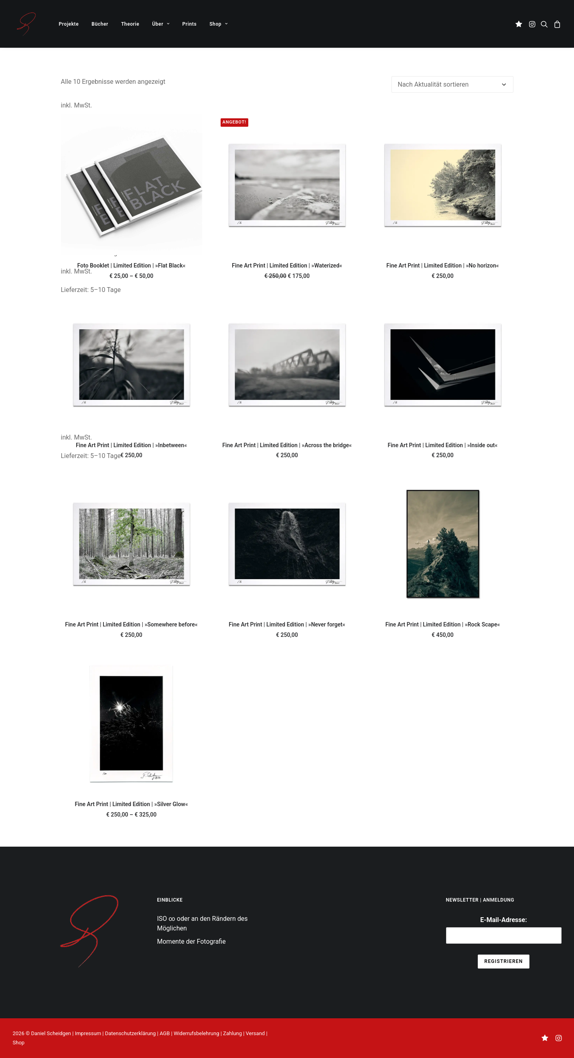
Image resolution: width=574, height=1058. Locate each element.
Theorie (130, 24)
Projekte (69, 24)
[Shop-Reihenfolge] (452, 84)
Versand (255, 1033)
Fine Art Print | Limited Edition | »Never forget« (287, 624)
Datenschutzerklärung (130, 1033)
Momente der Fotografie (191, 941)
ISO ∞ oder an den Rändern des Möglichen (202, 923)
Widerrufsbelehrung (196, 1033)
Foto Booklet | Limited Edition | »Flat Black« (131, 265)
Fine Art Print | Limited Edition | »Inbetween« (131, 445)
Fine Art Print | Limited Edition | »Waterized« (287, 265)
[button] (520, 24)
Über (160, 24)
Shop (218, 24)
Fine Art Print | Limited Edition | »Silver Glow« (131, 804)
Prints (190, 24)
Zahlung (232, 1033)
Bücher (99, 24)
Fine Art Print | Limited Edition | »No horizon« (442, 265)
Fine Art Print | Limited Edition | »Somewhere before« (131, 624)
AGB (165, 1033)
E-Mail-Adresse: (504, 930)
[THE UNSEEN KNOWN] (26, 24)
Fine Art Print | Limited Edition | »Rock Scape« (442, 624)
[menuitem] (69, 24)
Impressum (88, 1033)
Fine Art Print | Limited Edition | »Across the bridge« (287, 445)
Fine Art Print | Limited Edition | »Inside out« (443, 445)
